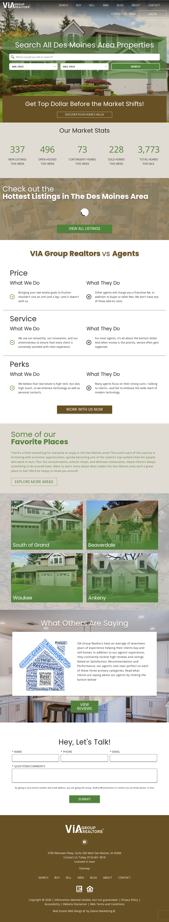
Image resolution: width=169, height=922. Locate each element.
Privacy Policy (129, 900)
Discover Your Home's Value (84, 115)
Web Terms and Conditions (107, 904)
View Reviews (84, 706)
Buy (57, 878)
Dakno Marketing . (103, 911)
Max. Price (69, 66)
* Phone (66, 752)
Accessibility (52, 904)
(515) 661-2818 (96, 857)
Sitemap (84, 868)
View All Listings (84, 228)
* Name (17, 752)
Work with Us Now (84, 409)
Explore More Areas (34, 482)
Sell (68, 878)
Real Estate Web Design (69, 911)
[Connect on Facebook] (84, 842)
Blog (93, 878)
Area (81, 878)
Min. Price (18, 66)
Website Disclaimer (75, 904)
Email (123, 14)
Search (135, 66)
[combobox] (84, 57)
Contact (124, 878)
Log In (152, 14)
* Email (115, 752)
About (107, 878)
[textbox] (86, 57)
